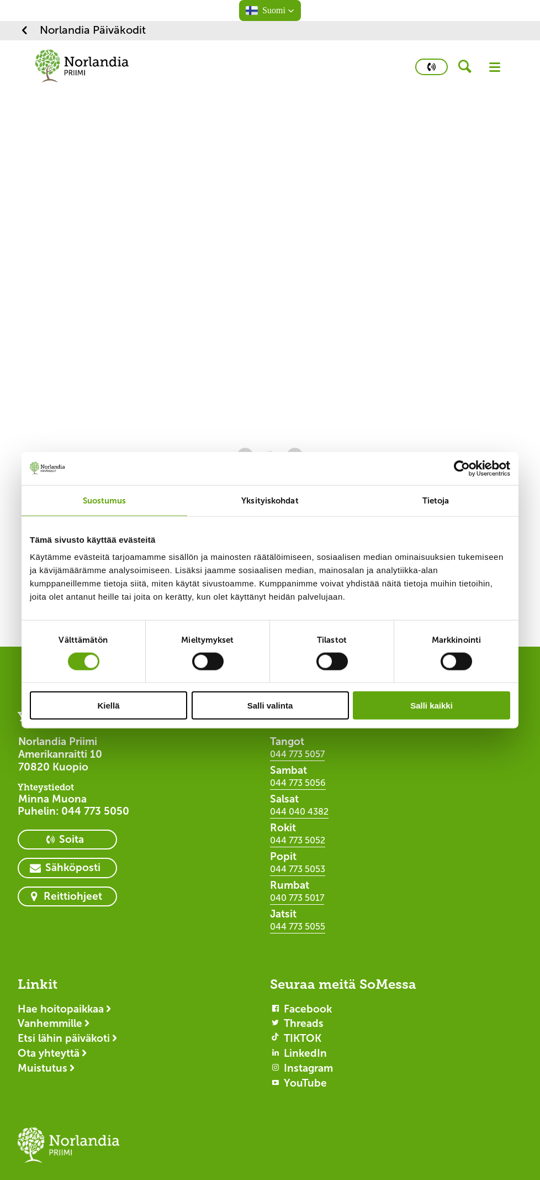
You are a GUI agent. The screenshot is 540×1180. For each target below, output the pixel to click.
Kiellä (108, 705)
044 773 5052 (297, 840)
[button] (270, 10)
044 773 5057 (297, 754)
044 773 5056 (298, 783)
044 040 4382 (299, 811)
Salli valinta (270, 705)
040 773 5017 (297, 898)
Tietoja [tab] (435, 500)
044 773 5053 (297, 869)
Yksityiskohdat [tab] (269, 500)
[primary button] (431, 67)
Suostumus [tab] (104, 500)
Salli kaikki (431, 705)
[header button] (468, 67)
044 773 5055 (297, 926)
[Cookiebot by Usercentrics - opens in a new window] (462, 468)
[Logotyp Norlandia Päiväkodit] (71, 1150)
